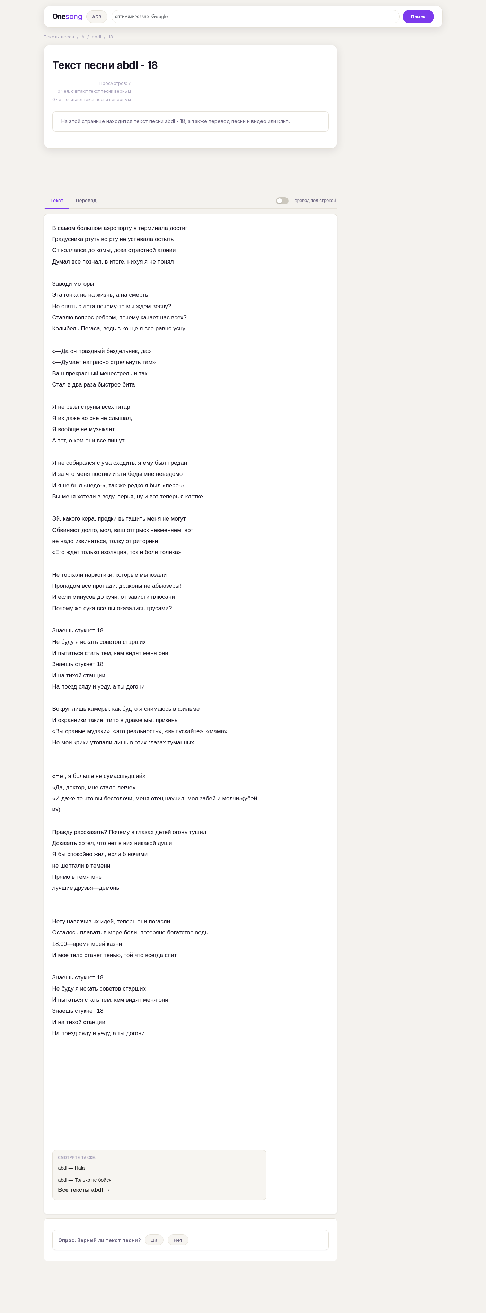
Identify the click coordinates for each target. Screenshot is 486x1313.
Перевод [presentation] (86, 200)
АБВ (96, 16)
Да (154, 1240)
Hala (80, 1168)
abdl (96, 36)
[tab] (57, 200)
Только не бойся (93, 1180)
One (67, 17)
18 (110, 36)
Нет (178, 1240)
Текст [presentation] (57, 200)
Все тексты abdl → (84, 1190)
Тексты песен (59, 36)
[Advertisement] (190, 169)
